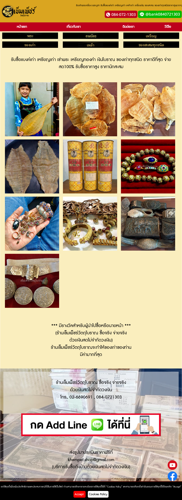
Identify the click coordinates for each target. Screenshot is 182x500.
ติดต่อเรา (128, 27)
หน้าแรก (22, 27)
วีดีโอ (167, 27)
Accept (79, 494)
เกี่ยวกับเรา (73, 27)
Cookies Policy (98, 494)
